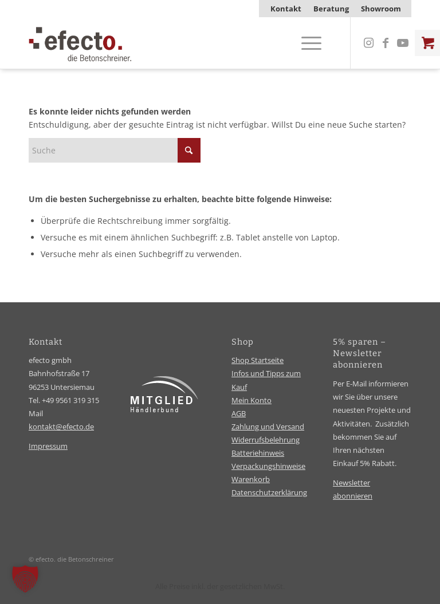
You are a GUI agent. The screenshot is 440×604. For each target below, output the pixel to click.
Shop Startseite (257, 360)
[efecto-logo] (80, 43)
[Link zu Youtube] (402, 43)
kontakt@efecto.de (61, 426)
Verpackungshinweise (268, 466)
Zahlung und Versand (267, 426)
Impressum (48, 446)
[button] (25, 579)
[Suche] (115, 150)
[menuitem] (286, 8)
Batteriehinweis (257, 453)
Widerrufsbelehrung (265, 440)
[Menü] (305, 43)
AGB (238, 413)
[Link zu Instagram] (368, 43)
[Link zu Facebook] (385, 43)
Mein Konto (251, 400)
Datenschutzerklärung (269, 492)
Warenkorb (250, 479)
